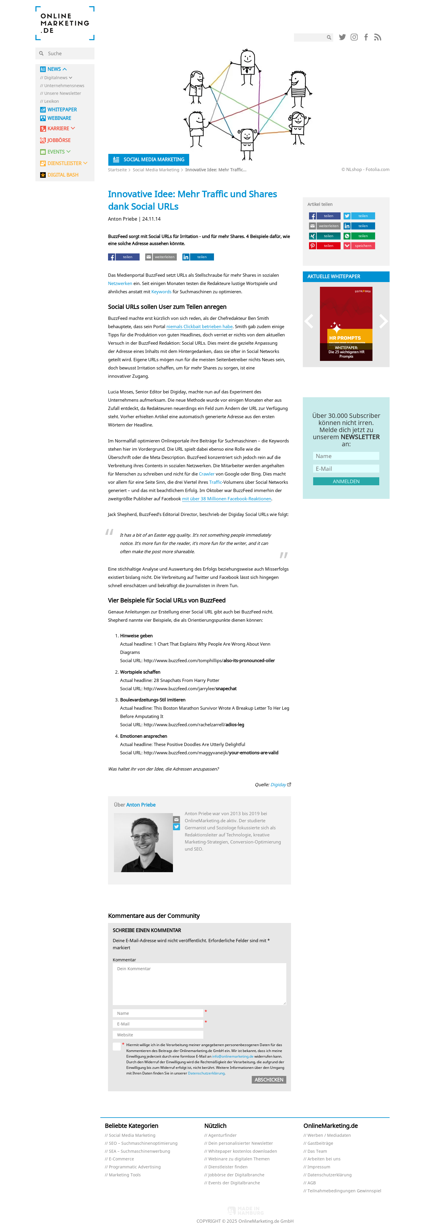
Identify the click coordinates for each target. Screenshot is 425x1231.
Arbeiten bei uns (324, 1159)
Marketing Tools (125, 1175)
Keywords (161, 291)
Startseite (117, 169)
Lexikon (51, 101)
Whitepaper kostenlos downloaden (242, 1151)
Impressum (319, 1167)
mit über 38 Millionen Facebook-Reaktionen (226, 498)
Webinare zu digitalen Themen (239, 1159)
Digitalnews (56, 77)
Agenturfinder (222, 1135)
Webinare (59, 118)
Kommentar (124, 960)
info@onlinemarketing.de (233, 1056)
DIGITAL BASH (63, 175)
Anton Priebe (141, 805)
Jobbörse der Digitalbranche (236, 1175)
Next (381, 321)
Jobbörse (59, 140)
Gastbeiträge (320, 1143)
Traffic (215, 482)
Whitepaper (62, 110)
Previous (311, 321)
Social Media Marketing (156, 169)
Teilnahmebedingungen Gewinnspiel (344, 1190)
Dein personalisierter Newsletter (240, 1143)
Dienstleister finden (228, 1167)
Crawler (207, 474)
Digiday (278, 784)
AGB (312, 1183)
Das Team (317, 1151)
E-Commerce (121, 1159)
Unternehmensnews (64, 85)
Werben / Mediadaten (329, 1135)
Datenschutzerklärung (206, 1073)
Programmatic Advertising (135, 1167)
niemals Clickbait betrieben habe (199, 326)
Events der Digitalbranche (234, 1183)
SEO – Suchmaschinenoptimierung (143, 1143)
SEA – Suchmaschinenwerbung (139, 1151)
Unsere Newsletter (62, 93)
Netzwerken (120, 283)
